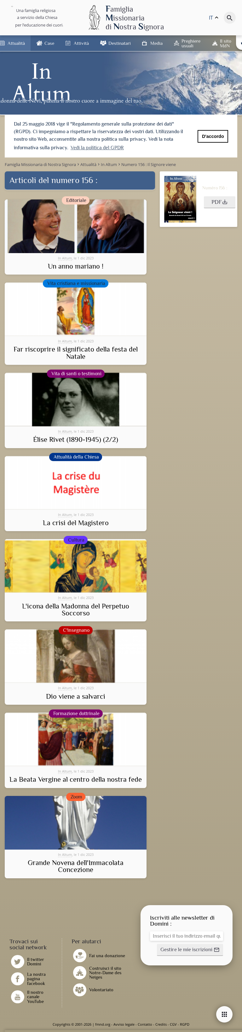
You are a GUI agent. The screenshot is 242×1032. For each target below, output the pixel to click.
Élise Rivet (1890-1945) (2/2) (75, 439)
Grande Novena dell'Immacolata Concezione (76, 866)
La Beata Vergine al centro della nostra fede (75, 779)
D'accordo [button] (213, 136)
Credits (161, 1024)
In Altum (65, 258)
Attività (81, 43)
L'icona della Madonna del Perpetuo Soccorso (75, 610)
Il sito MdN (225, 43)
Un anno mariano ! (75, 266)
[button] (219, 202)
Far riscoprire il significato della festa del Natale (76, 353)
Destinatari (119, 43)
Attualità (16, 43)
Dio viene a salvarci (75, 696)
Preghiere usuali (191, 43)
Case (49, 43)
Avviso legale (124, 1024)
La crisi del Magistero (76, 522)
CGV (173, 1024)
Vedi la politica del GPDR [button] (97, 148)
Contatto (145, 1024)
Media (156, 43)
